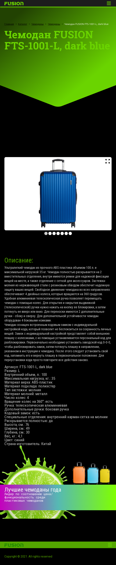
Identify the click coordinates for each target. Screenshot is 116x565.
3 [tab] (54, 233)
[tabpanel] (58, 193)
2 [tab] (50, 233)
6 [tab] (66, 233)
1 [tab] (46, 233)
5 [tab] (62, 233)
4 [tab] (58, 233)
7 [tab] (70, 233)
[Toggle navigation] (109, 3)
